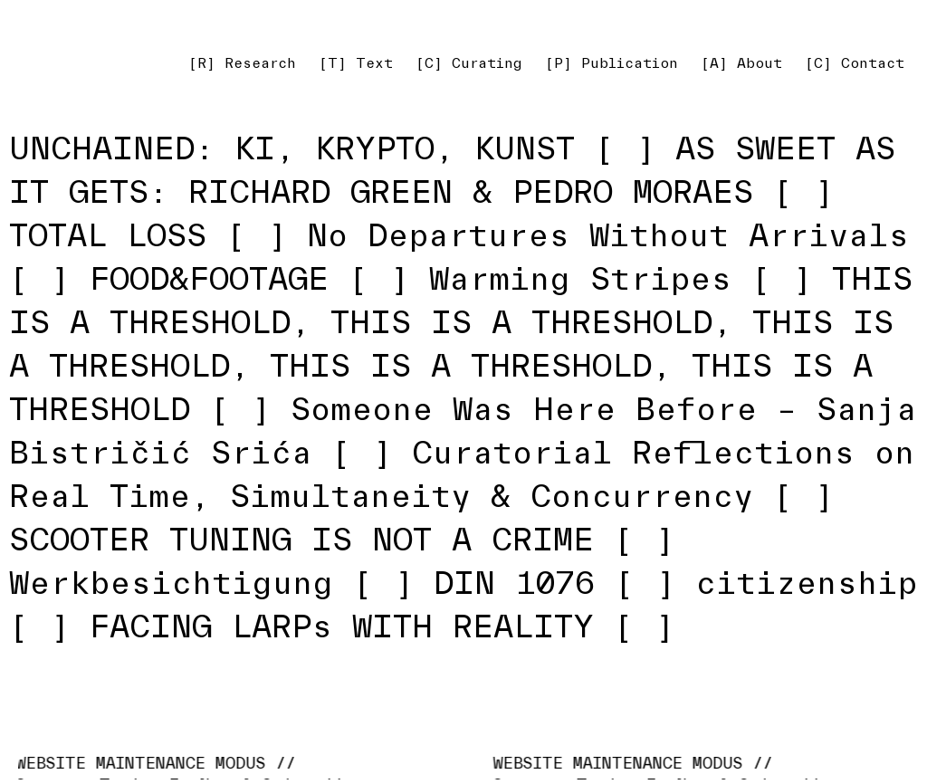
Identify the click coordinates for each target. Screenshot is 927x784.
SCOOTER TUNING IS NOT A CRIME (301, 539)
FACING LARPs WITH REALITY (342, 626)
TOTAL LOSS (107, 235)
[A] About (741, 63)
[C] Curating (469, 63)
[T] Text (356, 63)
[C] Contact (854, 63)
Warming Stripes (580, 278)
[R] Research (242, 63)
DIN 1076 (514, 582)
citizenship (806, 582)
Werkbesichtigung (171, 582)
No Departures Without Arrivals (608, 235)
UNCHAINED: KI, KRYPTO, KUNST (292, 148)
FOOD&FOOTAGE (209, 278)
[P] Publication (611, 63)
